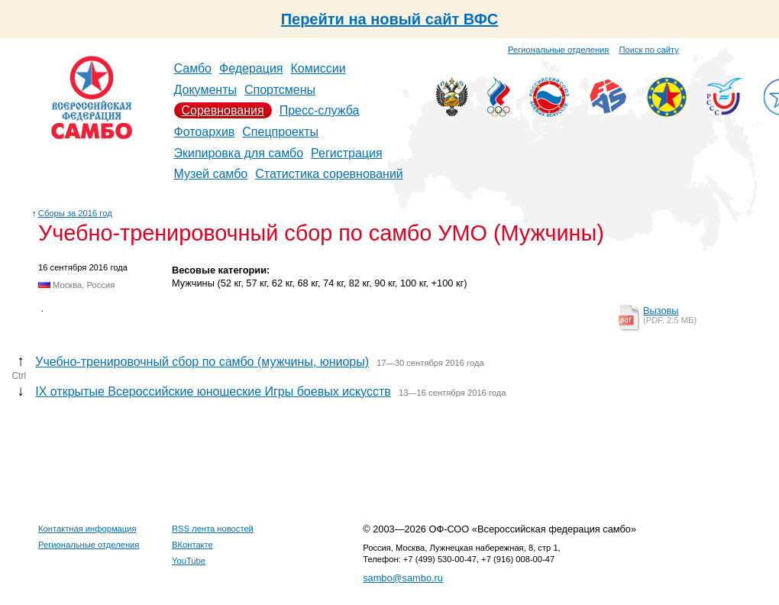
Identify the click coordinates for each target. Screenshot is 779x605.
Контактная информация (87, 528)
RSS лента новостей (213, 528)
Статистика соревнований (329, 173)
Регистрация (347, 153)
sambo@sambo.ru (403, 578)
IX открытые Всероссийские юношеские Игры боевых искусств (213, 391)
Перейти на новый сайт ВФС (390, 19)
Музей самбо (211, 173)
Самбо (193, 68)
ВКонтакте (192, 544)
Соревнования (223, 110)
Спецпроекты (280, 131)
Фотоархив (204, 131)
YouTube (188, 560)
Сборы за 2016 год (75, 213)
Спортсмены (279, 89)
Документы (205, 89)
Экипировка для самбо (239, 153)
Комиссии (318, 68)
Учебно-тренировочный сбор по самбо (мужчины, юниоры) (202, 361)
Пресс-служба (320, 110)
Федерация (251, 68)
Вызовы (661, 310)
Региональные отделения (558, 49)
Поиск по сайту (649, 49)
